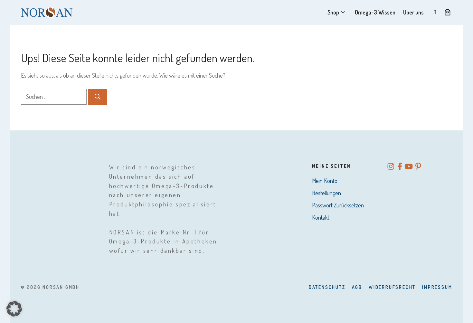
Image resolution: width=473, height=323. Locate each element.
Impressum (437, 287)
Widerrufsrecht (392, 287)
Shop (337, 12)
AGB (357, 287)
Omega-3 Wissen (375, 12)
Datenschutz (327, 287)
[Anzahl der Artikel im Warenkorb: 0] (447, 12)
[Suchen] (97, 97)
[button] (14, 309)
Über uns (413, 12)
